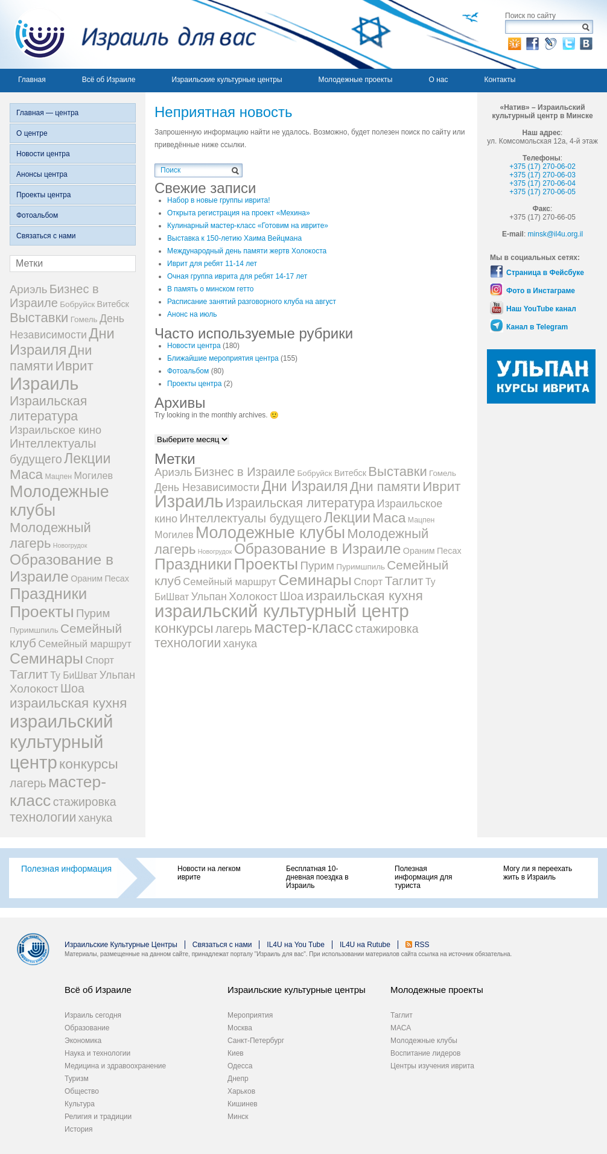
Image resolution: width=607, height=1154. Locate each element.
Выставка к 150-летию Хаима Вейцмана (234, 238)
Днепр (238, 1078)
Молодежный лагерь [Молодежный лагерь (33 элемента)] (50, 535)
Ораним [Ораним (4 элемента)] (87, 578)
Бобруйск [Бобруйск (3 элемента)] (77, 304)
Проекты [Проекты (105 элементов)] (42, 612)
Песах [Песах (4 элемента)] (116, 578)
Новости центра (43, 154)
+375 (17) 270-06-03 (542, 175)
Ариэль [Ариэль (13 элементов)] (28, 289)
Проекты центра (43, 195)
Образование (87, 1028)
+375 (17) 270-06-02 (542, 166)
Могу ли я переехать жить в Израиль (537, 872)
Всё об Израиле (109, 79)
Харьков (241, 1091)
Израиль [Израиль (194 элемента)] (44, 383)
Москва (239, 1028)
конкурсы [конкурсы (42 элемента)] (88, 764)
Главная (32, 79)
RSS (422, 944)
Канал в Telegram (537, 327)
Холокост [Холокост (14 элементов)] (34, 688)
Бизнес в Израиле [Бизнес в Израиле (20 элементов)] (54, 295)
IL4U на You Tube (296, 944)
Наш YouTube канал (541, 309)
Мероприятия (250, 1015)
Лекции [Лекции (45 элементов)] (87, 458)
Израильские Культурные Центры (121, 944)
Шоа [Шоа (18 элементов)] (72, 688)
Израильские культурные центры (226, 79)
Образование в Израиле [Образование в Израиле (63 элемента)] (61, 568)
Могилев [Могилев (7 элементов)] (93, 475)
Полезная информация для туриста (423, 877)
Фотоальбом (37, 215)
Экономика (83, 1040)
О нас (438, 79)
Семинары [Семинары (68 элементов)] (46, 658)
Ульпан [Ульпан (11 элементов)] (117, 675)
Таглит (401, 1015)
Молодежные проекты (356, 79)
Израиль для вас (128, 34)
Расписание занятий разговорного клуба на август (251, 301)
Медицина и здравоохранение (115, 1066)
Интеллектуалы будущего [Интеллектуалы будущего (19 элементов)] (250, 518)
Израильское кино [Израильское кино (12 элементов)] (55, 430)
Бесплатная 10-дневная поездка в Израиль (317, 877)
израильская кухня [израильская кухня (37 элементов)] (68, 703)
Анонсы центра (42, 174)
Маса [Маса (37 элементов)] (26, 474)
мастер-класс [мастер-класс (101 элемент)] (303, 627)
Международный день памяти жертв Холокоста (246, 251)
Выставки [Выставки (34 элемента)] (39, 317)
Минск (238, 1116)
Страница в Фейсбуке (545, 272)
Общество (82, 1091)
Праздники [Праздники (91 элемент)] (48, 593)
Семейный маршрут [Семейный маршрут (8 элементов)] (85, 644)
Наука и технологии (97, 1053)
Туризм (77, 1078)
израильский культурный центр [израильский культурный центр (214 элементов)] (61, 741)
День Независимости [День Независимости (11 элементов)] (206, 487)
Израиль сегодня (93, 1015)
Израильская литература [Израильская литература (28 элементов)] (48, 408)
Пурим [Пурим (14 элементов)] (93, 613)
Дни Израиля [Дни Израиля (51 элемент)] (62, 342)
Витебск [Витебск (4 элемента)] (113, 304)
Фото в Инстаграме (540, 291)
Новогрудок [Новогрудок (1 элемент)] (70, 545)
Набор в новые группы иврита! (218, 200)
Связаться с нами (45, 236)
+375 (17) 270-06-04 (542, 183)
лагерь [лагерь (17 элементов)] (28, 783)
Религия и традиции (98, 1116)
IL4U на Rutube (365, 944)
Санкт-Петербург (255, 1040)
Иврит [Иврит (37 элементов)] (75, 365)
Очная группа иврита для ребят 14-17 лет (237, 276)
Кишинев (242, 1104)
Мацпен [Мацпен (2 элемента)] (58, 476)
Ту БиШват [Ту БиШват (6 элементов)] (73, 675)
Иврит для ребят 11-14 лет (212, 263)
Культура (80, 1104)
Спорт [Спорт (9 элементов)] (99, 660)
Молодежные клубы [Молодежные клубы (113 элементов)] (270, 533)
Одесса (239, 1066)
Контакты (499, 79)
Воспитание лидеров (425, 1053)
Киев (235, 1053)
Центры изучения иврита (432, 1066)
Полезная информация (66, 868)
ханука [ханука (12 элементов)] (95, 818)
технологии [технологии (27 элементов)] (43, 817)
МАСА (400, 1028)
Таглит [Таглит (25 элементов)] (29, 674)
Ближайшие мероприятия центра (223, 358)
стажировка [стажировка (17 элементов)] (84, 801)
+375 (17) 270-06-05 (542, 192)
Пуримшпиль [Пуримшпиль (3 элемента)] (34, 630)
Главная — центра (47, 113)
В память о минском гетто (210, 289)
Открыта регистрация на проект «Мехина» (238, 213)
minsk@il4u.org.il (555, 234)
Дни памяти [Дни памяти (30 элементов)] (51, 358)
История (79, 1129)
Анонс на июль (192, 314)
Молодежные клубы (423, 1040)
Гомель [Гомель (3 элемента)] (84, 319)
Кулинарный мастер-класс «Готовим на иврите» (247, 225)
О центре (32, 133)
